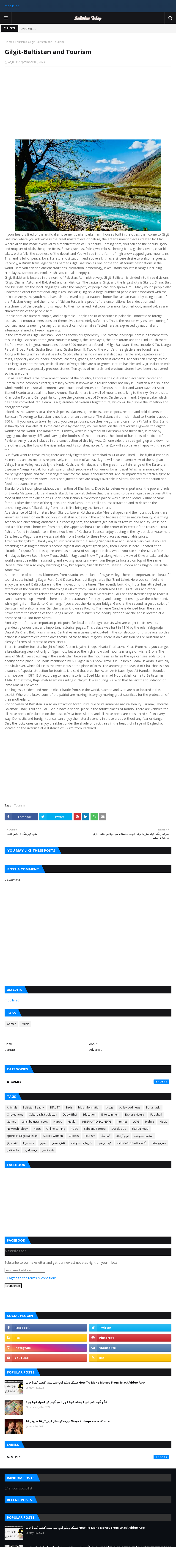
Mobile (149, 1122)
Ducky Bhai (70, 1114)
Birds (69, 1107)
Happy (57, 1122)
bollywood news (129, 1107)
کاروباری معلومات (81, 1143)
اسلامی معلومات (143, 1136)
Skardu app (118, 1129)
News (37, 1129)
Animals (12, 1107)
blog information (89, 1107)
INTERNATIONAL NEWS (96, 1122)
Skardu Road (140, 1129)
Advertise (95, 1050)
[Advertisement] (88, 103)
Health (72, 1122)
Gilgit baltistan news (35, 1122)
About (93, 1044)
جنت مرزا (28, 1143)
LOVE (136, 1122)
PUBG (74, 1129)
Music (25, 1024)
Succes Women (53, 1136)
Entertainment (110, 1114)
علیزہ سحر (59, 1143)
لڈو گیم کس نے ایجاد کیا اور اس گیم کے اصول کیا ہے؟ (66, 1402)
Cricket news (15, 1114)
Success (74, 1136)
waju (11, 62)
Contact (10, 1050)
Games (11, 1024)
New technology (17, 1129)
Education (89, 1114)
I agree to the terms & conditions (32, 1278)
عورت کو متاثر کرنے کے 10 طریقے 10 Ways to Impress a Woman (68, 1421)
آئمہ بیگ (105, 1136)
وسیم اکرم (31, 1150)
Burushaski (153, 1107)
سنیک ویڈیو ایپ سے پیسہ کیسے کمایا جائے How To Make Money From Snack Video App (85, 1382)
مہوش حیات (158, 1143)
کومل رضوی (105, 1143)
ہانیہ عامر (13, 1150)
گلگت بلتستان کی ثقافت (131, 1143)
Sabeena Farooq (95, 1129)
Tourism (20, 42)
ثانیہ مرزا (12, 1143)
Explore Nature (135, 1114)
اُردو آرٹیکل (122, 1136)
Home (9, 42)
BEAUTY (55, 1107)
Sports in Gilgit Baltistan (22, 1136)
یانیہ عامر (48, 1150)
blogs (109, 1107)
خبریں (43, 1143)
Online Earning (55, 1129)
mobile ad (12, 6)
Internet (122, 1122)
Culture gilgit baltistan (43, 1114)
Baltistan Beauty (33, 1107)
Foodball (156, 1114)
